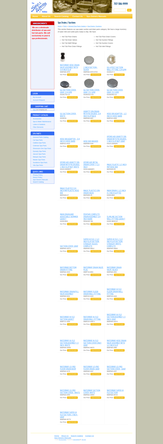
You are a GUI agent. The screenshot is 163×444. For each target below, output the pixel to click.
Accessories (37, 119)
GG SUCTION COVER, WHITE (68, 114)
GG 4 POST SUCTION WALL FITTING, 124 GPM (116, 68)
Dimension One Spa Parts (42, 148)
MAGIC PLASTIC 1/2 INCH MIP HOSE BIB (116, 165)
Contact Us (77, 16)
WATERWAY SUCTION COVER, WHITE (91, 391)
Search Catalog (61, 16)
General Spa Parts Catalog (77, 26)
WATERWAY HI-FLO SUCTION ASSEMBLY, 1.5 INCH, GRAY (116, 317)
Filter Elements (38, 127)
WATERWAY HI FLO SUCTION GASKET (67, 317)
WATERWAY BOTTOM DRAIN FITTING (68, 268)
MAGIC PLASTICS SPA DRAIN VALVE (91, 191)
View (34, 109)
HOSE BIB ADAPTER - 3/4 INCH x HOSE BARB (70, 140)
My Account (37, 97)
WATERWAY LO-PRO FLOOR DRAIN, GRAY (91, 367)
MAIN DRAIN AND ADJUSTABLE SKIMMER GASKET (69, 216)
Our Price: (63, 74)
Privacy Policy (38, 175)
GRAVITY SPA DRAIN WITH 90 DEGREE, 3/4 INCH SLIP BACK (92, 113)
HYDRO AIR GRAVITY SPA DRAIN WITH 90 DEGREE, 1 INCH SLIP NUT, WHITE (70, 164)
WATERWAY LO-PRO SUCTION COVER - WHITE (70, 391)
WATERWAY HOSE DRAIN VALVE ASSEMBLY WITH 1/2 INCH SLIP (116, 343)
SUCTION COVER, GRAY (69, 246)
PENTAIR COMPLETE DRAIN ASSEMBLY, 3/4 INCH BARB (91, 216)
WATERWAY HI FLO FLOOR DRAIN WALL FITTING (115, 291)
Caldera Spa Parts (39, 143)
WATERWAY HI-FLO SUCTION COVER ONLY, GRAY (92, 343)
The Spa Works (39, 7)
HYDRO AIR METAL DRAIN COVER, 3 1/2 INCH (91, 164)
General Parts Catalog (40, 137)
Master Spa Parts (39, 160)
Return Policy (37, 177)
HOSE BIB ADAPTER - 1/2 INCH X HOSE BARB (117, 114)
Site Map (84, 439)
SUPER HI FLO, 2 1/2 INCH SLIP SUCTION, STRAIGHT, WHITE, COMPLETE (115, 242)
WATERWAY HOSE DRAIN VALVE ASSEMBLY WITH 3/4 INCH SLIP (69, 67)
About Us (46, 16)
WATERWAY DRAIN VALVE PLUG (93, 268)
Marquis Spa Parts (39, 157)
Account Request (39, 100)
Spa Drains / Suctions (94, 26)
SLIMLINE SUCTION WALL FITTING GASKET (116, 217)
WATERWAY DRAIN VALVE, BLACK (114, 268)
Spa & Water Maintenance (42, 121)
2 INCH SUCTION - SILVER (90, 68)
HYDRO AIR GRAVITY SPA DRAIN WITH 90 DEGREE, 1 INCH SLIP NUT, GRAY (117, 139)
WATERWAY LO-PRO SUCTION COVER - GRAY (116, 367)
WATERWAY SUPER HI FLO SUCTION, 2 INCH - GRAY (69, 414)
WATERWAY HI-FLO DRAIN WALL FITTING (92, 317)
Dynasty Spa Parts (39, 151)
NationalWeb (76, 439)
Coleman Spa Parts (40, 146)
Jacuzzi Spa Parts (39, 154)
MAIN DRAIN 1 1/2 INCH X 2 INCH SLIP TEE (116, 191)
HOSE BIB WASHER (90, 141)
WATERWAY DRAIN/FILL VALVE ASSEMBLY (69, 292)
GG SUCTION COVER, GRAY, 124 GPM (68, 91)
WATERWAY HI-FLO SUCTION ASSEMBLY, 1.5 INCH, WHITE (69, 343)
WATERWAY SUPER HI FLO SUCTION (115, 391)
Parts (65, 26)
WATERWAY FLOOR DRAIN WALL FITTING (92, 292)
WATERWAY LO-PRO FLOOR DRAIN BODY (68, 367)
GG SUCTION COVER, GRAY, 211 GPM (91, 91)
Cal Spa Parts (38, 140)
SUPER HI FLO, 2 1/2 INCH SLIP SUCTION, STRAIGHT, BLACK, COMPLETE (91, 242)
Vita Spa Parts (38, 165)
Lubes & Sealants (39, 124)
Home (35, 16)
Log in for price (72, 74)
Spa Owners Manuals (96, 16)
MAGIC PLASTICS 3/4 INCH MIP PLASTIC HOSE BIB (69, 190)
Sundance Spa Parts (40, 162)
